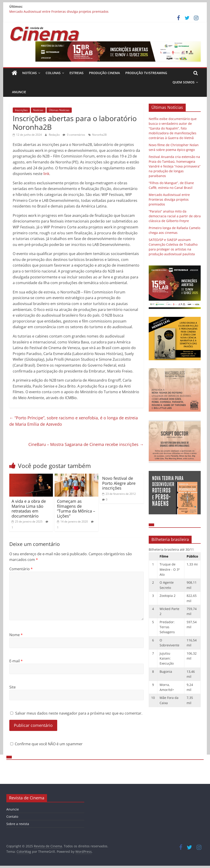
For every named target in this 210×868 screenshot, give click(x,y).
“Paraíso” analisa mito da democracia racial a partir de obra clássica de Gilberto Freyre (175, 216)
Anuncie (19, 92)
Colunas (53, 73)
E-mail (16, 660)
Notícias (29, 73)
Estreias (76, 73)
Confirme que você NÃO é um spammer (46, 743)
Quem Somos (184, 82)
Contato (12, 816)
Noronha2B (99, 135)
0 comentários (74, 135)
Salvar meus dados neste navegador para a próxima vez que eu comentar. (78, 713)
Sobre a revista (17, 824)
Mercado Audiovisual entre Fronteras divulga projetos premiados (59, 11)
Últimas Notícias (59, 110)
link (46, 173)
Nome (16, 634)
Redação (54, 135)
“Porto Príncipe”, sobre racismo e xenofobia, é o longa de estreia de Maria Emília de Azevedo (73, 421)
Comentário (21, 568)
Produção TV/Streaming (146, 73)
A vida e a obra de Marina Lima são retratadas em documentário (29, 508)
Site (12, 687)
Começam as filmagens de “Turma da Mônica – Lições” (76, 508)
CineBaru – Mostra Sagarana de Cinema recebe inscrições (86, 444)
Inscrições (21, 110)
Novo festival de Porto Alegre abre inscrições (119, 483)
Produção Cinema (104, 73)
